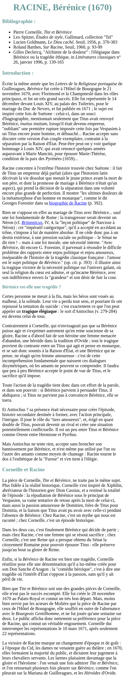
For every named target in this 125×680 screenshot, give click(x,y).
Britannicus (32, 222)
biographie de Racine (68, 203)
